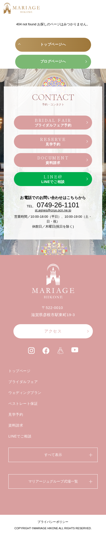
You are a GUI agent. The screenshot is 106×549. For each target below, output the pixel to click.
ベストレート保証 (23, 403)
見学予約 (15, 414)
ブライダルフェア (23, 382)
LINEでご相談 (20, 436)
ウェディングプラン (24, 393)
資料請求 (15, 425)
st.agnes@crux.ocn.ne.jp (53, 210)
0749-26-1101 (58, 205)
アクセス (52, 331)
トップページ (19, 371)
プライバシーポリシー (52, 522)
